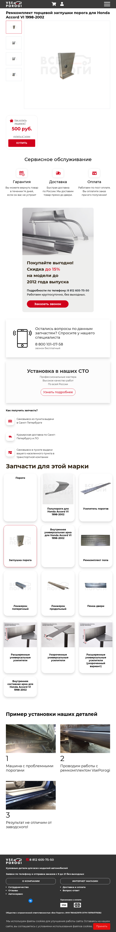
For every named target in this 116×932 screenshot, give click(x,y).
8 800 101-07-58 (49, 344)
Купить (21, 143)
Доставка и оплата (74, 887)
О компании (31, 881)
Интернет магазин (85, 881)
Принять (101, 926)
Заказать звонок (47, 304)
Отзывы (13, 890)
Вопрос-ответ (71, 890)
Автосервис (15, 893)
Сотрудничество (18, 887)
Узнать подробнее (58, 392)
